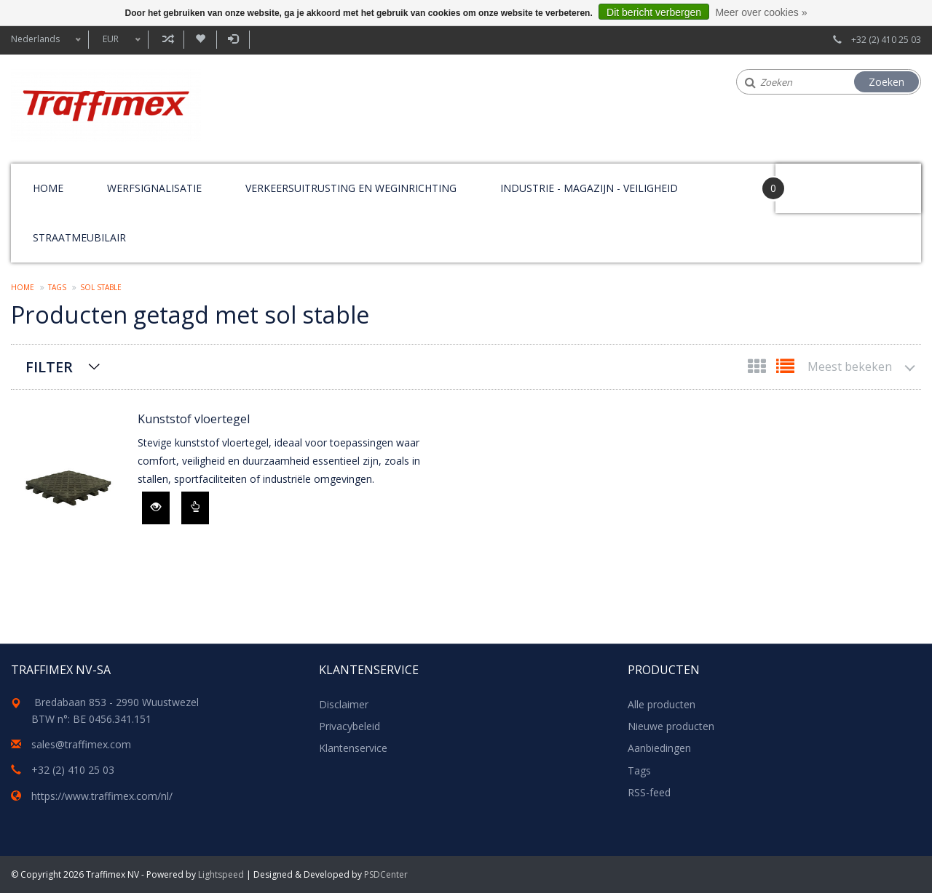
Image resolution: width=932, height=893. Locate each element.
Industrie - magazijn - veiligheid (589, 188)
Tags (57, 287)
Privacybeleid (349, 726)
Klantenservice (353, 748)
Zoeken (886, 82)
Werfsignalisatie (154, 188)
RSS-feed (649, 792)
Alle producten (661, 704)
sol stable (101, 287)
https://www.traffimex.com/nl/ (102, 796)
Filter (49, 367)
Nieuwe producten (671, 726)
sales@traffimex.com (81, 744)
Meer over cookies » (761, 12)
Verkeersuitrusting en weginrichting (351, 188)
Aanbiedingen (659, 748)
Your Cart (816, 181)
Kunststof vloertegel (194, 419)
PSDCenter (386, 874)
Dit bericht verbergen (654, 12)
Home (48, 188)
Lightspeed (221, 874)
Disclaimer (343, 704)
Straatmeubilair (79, 237)
